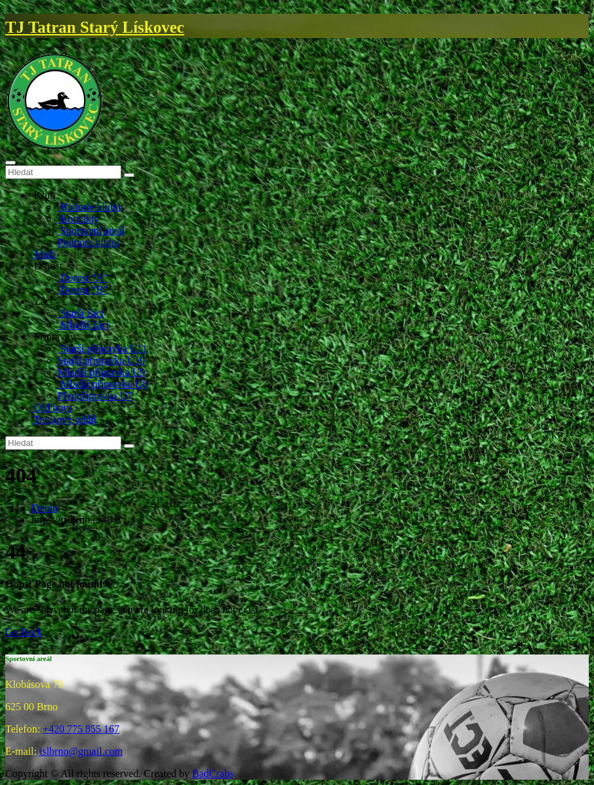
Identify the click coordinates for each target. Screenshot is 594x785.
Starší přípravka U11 (103, 348)
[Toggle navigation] (10, 163)
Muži (43, 254)
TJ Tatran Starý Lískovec (94, 27)
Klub (43, 195)
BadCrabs (212, 773)
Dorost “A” (83, 277)
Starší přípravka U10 (101, 360)
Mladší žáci (83, 325)
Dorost (47, 266)
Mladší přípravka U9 (101, 372)
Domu (44, 507)
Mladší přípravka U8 (103, 384)
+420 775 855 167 (81, 729)
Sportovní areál (91, 230)
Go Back (23, 631)
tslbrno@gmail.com (81, 751)
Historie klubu (89, 206)
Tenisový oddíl (63, 419)
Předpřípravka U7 (95, 395)
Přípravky (53, 336)
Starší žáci (81, 313)
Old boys (51, 407)
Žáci (41, 301)
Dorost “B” (83, 289)
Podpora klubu (88, 242)
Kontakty (79, 218)
